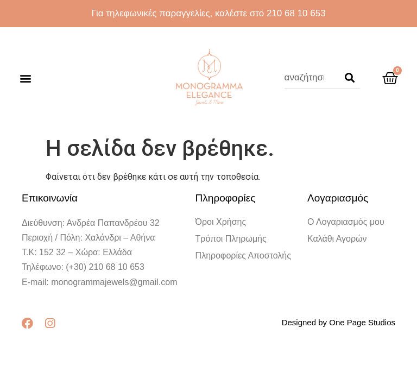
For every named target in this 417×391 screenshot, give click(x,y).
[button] (25, 78)
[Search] (349, 77)
